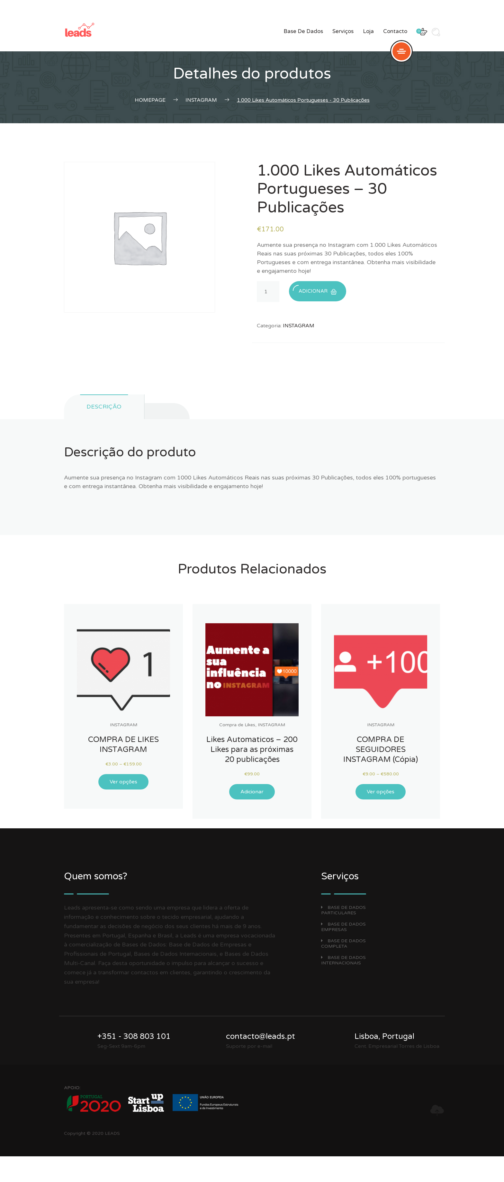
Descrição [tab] (104, 406)
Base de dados (303, 31)
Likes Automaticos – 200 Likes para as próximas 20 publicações (252, 749)
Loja (368, 31)
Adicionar (315, 289)
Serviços (343, 31)
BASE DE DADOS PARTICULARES (343, 910)
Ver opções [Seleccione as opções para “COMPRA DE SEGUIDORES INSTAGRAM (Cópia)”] (380, 792)
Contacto (395, 31)
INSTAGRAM (298, 326)
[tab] (167, 411)
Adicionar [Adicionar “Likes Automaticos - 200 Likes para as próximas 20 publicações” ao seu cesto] (252, 792)
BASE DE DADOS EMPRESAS (343, 926)
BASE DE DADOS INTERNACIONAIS (343, 960)
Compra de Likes (237, 725)
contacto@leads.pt (260, 1036)
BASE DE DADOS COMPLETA (343, 943)
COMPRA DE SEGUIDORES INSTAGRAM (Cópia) (380, 749)
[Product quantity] (268, 291)
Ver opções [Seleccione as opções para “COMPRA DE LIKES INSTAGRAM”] (123, 782)
